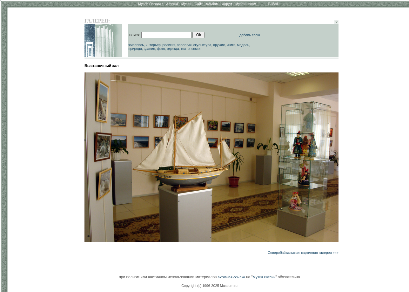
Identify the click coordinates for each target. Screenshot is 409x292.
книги (231, 45)
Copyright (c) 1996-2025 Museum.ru (209, 286)
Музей (186, 4)
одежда (173, 49)
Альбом (212, 4)
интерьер (153, 45)
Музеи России (150, 4)
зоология (184, 45)
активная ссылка (231, 277)
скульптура (202, 45)
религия (168, 45)
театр (185, 49)
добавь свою (249, 35)
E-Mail (273, 4)
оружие (219, 45)
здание (149, 49)
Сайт (199, 4)
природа (135, 49)
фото (161, 49)
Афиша (172, 4)
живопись (136, 45)
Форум (226, 4)
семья (196, 49)
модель (243, 45)
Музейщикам (245, 4)
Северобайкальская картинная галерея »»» (303, 253)
